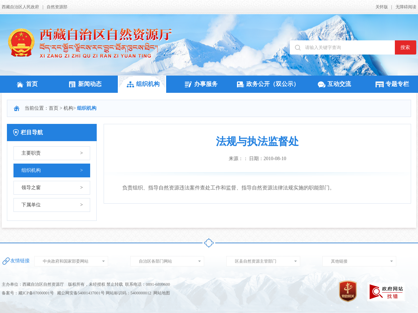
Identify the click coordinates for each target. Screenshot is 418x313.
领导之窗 (52, 187)
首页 (26, 84)
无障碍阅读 (406, 6)
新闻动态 (84, 84)
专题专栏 (391, 84)
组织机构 (142, 84)
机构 (68, 108)
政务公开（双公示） (267, 84)
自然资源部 (57, 6)
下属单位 (52, 205)
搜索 (405, 47)
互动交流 (333, 84)
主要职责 (52, 153)
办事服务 (200, 84)
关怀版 (382, 6)
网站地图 (161, 293)
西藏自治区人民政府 (20, 6)
